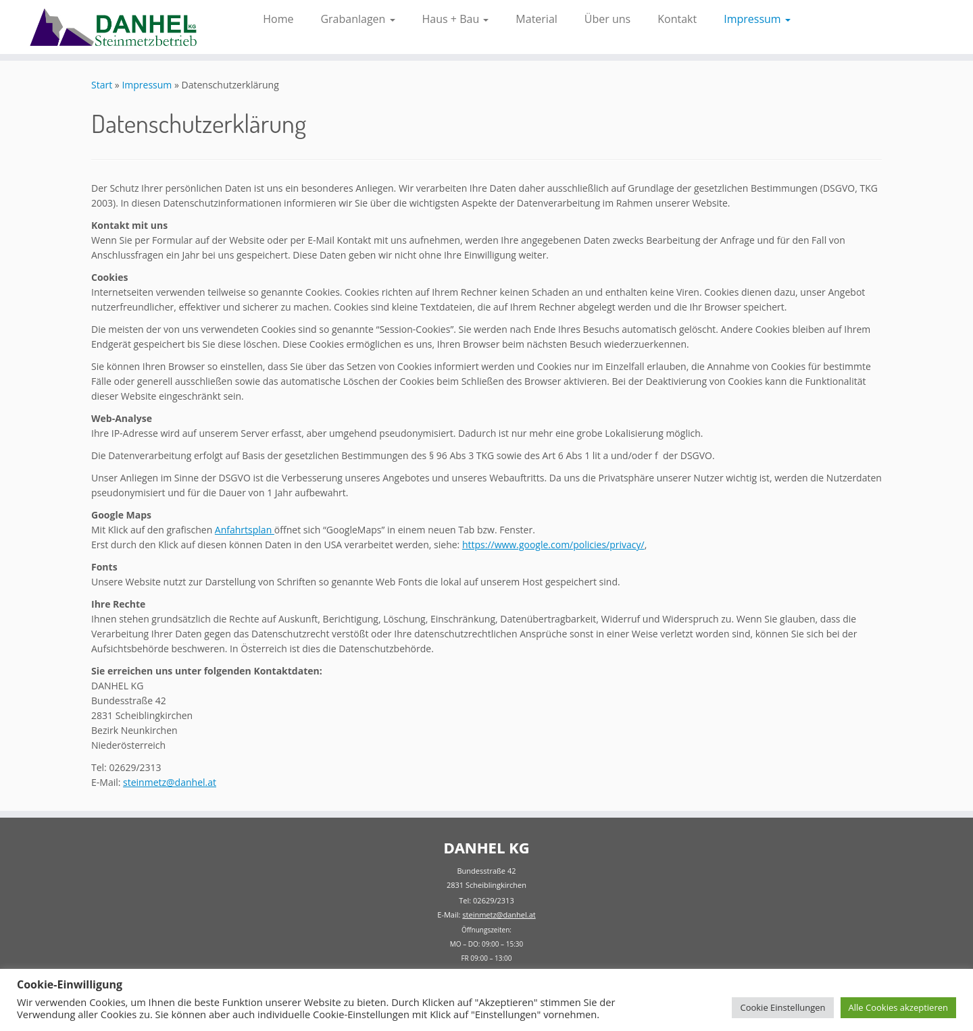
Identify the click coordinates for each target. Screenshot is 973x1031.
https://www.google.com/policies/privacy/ (553, 544)
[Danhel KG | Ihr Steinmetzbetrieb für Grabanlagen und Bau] (112, 27)
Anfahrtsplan (244, 529)
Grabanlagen (357, 18)
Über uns (607, 18)
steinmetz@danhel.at (169, 782)
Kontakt (677, 18)
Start (101, 84)
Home (278, 18)
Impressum (757, 18)
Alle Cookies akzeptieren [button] (898, 1007)
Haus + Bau (455, 18)
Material (536, 18)
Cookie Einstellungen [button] (782, 1007)
